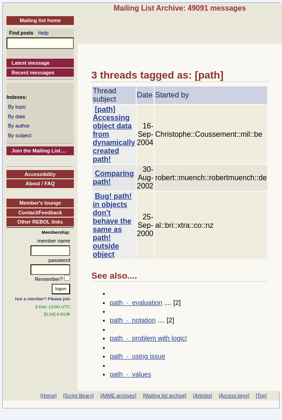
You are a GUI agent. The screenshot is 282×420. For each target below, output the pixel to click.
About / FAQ (40, 183)
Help (43, 33)
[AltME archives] (118, 395)
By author (19, 125)
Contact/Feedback (40, 212)
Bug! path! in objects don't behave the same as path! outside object (112, 225)
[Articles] (202, 395)
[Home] (49, 395)
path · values (130, 374)
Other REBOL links (40, 222)
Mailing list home (39, 20)
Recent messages (33, 72)
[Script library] (78, 395)
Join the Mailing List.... (39, 150)
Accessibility (39, 174)
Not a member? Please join (43, 298)
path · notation (133, 320)
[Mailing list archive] (164, 395)
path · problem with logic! (148, 338)
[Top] (261, 395)
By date (16, 116)
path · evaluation (136, 302)
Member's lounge (40, 203)
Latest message (31, 63)
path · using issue (137, 356)
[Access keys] (234, 395)
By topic (17, 107)
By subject (19, 135)
